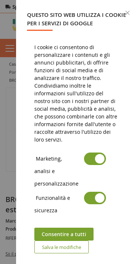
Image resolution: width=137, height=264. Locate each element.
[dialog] (76, 132)
